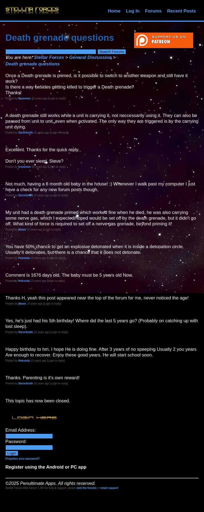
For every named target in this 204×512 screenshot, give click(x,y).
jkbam (22, 229)
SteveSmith (25, 132)
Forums (153, 11)
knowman (24, 98)
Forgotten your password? (22, 458)
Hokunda (24, 258)
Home (114, 11)
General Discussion (90, 57)
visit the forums (86, 487)
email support (109, 487)
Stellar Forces (49, 57)
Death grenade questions (32, 64)
